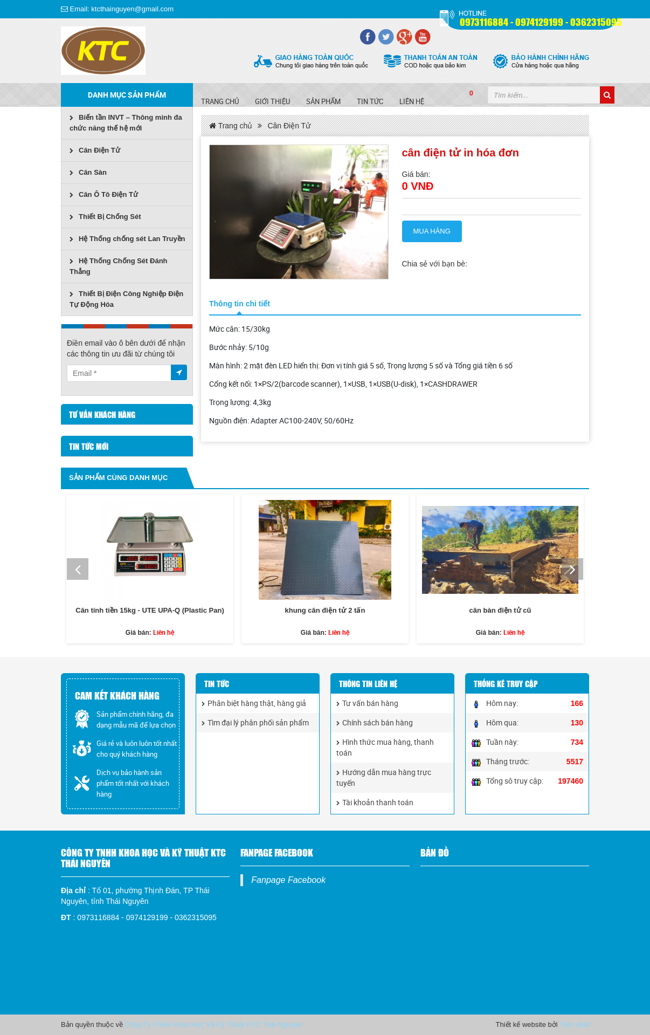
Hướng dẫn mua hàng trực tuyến (383, 777)
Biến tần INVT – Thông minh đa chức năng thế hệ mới (126, 122)
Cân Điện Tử (95, 150)
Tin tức (370, 101)
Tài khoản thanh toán (374, 802)
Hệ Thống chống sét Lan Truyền (127, 239)
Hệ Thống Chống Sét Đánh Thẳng (119, 266)
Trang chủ (220, 101)
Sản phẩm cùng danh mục (118, 478)
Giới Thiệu (272, 101)
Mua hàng (432, 231)
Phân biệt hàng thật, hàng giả (254, 703)
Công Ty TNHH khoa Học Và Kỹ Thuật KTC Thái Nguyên (213, 1024)
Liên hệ (411, 101)
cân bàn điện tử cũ (500, 610)
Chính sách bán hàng (374, 722)
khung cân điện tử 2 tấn (325, 610)
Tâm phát (574, 1024)
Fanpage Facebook (288, 880)
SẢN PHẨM (323, 101)
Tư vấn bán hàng (367, 703)
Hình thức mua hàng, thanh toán (385, 747)
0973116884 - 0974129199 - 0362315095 (541, 21)
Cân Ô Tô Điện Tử (104, 194)
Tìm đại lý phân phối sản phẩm (255, 722)
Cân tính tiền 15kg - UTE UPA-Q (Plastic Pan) (149, 610)
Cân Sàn (88, 172)
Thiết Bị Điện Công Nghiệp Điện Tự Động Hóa (126, 299)
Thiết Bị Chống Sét (105, 217)
